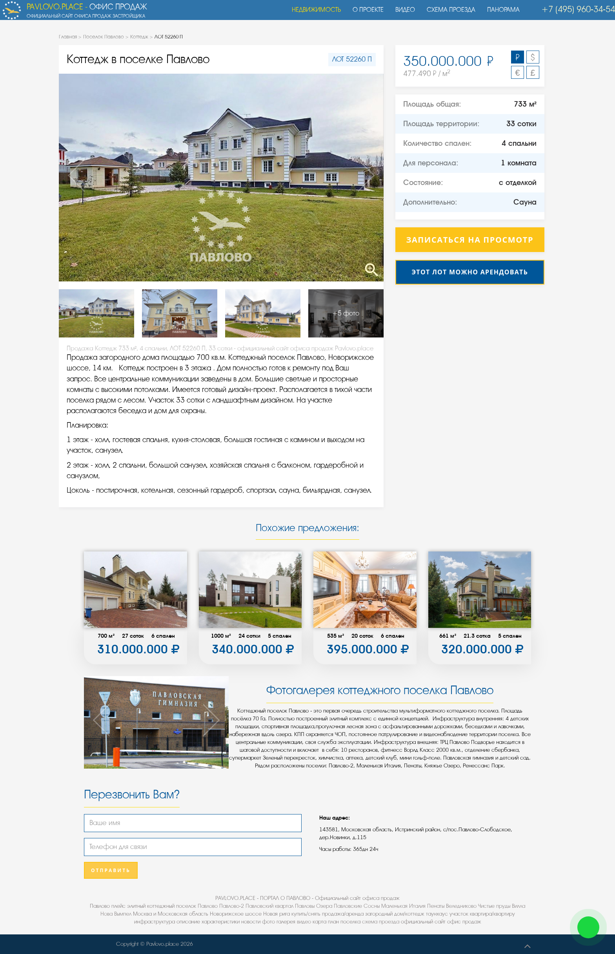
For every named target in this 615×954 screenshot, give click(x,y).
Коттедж (139, 37)
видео (304, 922)
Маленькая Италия (403, 906)
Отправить (111, 870)
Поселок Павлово (103, 37)
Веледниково (461, 906)
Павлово (208, 906)
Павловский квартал (269, 906)
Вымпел (122, 914)
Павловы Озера (313, 906)
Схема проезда (447, 13)
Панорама (499, 13)
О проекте (364, 13)
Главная (68, 37)
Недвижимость (312, 13)
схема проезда (380, 922)
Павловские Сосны (357, 906)
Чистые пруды (494, 906)
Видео (401, 13)
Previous (91, 177)
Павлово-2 (231, 906)
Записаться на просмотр (469, 239)
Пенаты (435, 906)
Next (351, 177)
